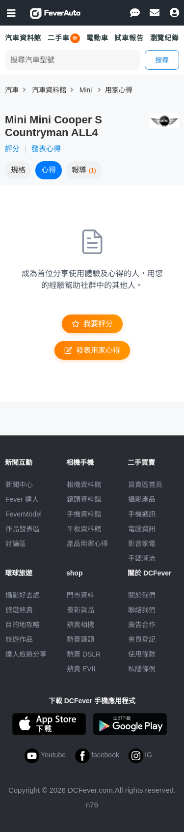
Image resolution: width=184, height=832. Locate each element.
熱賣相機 (80, 625)
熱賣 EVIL (82, 669)
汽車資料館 (23, 38)
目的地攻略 (22, 625)
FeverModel (23, 514)
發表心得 (46, 148)
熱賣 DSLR (84, 654)
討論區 (15, 543)
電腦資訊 (142, 529)
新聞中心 (19, 484)
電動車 (97, 38)
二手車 (59, 38)
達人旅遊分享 (26, 654)
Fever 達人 (22, 499)
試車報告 (128, 38)
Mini (85, 90)
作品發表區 (22, 529)
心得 (48, 170)
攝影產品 (142, 499)
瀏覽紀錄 (164, 38)
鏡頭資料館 (84, 499)
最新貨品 (80, 610)
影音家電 (142, 543)
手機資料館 (84, 514)
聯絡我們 (142, 610)
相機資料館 (84, 484)
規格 (18, 170)
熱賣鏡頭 (80, 639)
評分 (12, 148)
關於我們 (142, 595)
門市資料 (80, 595)
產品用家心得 (87, 543)
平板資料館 (84, 529)
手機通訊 (142, 514)
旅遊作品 (19, 639)
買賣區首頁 (145, 484)
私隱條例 (142, 669)
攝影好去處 (22, 595)
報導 (84, 170)
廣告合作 (142, 625)
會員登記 (142, 639)
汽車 (12, 90)
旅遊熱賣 (19, 610)
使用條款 (142, 654)
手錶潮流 (142, 558)
